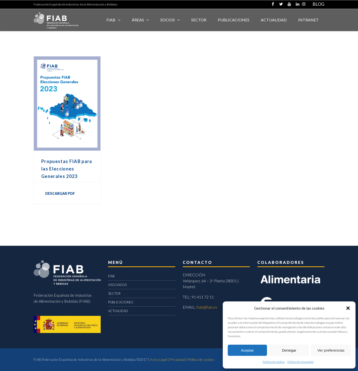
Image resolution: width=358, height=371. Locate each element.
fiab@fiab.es (207, 307)
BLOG (318, 4)
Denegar (289, 350)
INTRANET (308, 19)
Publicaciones (233, 19)
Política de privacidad (300, 362)
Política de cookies (274, 362)
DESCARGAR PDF (60, 193)
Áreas (138, 19)
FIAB (110, 19)
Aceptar (247, 350)
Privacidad (177, 359)
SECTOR (198, 19)
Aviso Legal (158, 359)
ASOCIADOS (117, 285)
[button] (348, 308)
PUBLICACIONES (120, 302)
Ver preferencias (330, 350)
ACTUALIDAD (274, 19)
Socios (167, 19)
